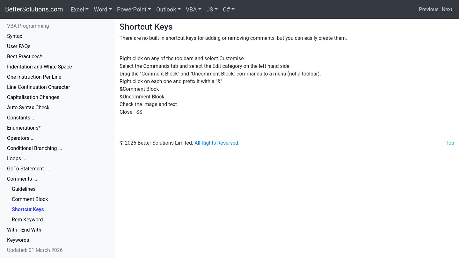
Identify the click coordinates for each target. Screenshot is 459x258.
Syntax (14, 36)
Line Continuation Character (38, 87)
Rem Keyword (27, 220)
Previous (429, 9)
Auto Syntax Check (28, 107)
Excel (77, 9)
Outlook (166, 9)
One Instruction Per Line (34, 77)
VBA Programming (28, 26)
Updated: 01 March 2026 (35, 250)
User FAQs (19, 46)
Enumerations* (23, 128)
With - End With (24, 230)
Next (447, 9)
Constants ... (21, 118)
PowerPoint (131, 9)
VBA (191, 9)
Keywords (18, 240)
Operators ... (21, 138)
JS (210, 9)
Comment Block (30, 199)
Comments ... (22, 179)
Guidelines (23, 189)
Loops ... (16, 158)
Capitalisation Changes (33, 97)
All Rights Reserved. (216, 143)
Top (450, 143)
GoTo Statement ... (28, 169)
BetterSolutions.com (34, 9)
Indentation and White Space (39, 67)
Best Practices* (24, 57)
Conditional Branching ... (34, 148)
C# (226, 9)
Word (100, 9)
